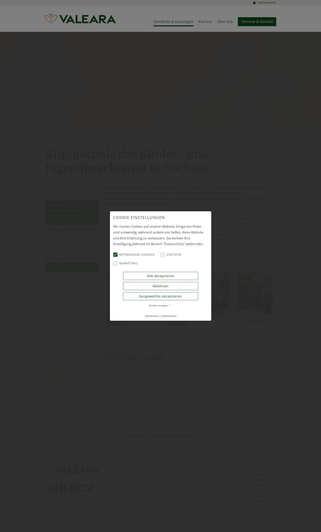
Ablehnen (160, 286)
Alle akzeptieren (160, 276)
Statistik (171, 254)
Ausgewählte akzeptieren (160, 296)
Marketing (125, 263)
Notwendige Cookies (134, 254)
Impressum (152, 316)
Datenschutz (168, 316)
